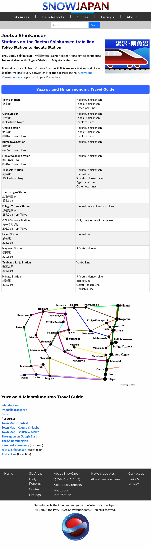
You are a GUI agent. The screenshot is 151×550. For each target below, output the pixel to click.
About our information (62, 493)
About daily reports (68, 485)
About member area (106, 479)
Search (94, 25)
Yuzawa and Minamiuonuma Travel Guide (75, 89)
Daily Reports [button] (53, 17)
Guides (34, 489)
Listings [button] (107, 17)
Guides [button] (82, 17)
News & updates (103, 473)
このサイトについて (67, 479)
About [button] (132, 17)
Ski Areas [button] (21, 17)
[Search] (69, 25)
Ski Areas (35, 473)
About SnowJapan (67, 473)
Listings (35, 495)
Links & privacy (133, 481)
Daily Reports (35, 481)
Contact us (136, 473)
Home (8, 473)
